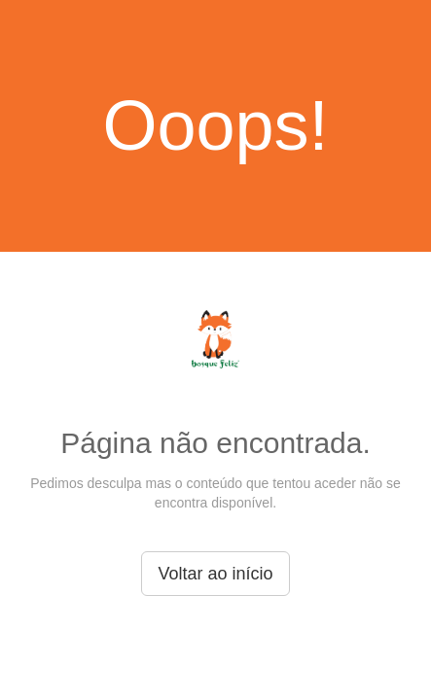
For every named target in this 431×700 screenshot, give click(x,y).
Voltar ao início (215, 573)
